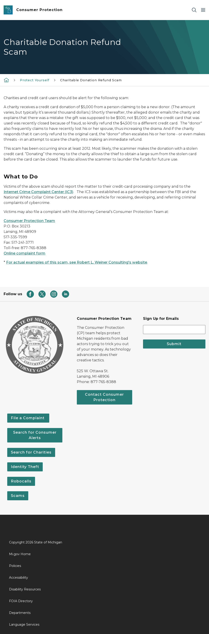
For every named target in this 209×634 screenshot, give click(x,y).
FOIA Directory (21, 601)
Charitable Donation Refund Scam (91, 80)
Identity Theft (25, 467)
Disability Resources (25, 589)
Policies (15, 566)
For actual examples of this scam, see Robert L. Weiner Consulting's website (76, 262)
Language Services (24, 624)
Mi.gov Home (20, 554)
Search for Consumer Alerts (34, 435)
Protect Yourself (34, 80)
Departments (20, 613)
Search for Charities (31, 452)
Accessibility (18, 578)
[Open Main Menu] (203, 10)
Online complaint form (24, 253)
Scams (18, 496)
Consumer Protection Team (29, 221)
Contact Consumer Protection (104, 397)
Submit (174, 344)
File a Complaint (28, 418)
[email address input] (174, 329)
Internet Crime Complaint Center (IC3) (38, 192)
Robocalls (21, 481)
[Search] (194, 10)
